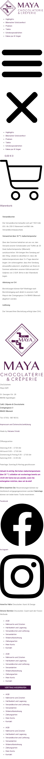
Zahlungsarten (11, 641)
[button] (22, 86)
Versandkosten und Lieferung (17, 631)
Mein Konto (10, 644)
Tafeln (8, 29)
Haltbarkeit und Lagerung (16, 627)
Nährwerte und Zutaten (15, 624)
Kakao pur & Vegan (13, 36)
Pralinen (9, 26)
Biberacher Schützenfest (16, 22)
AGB (7, 621)
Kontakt (9, 648)
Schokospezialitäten (14, 32)
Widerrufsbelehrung (14, 637)
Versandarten (11, 634)
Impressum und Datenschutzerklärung (15, 424)
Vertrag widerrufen (15, 687)
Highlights (10, 19)
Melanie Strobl (14, 431)
